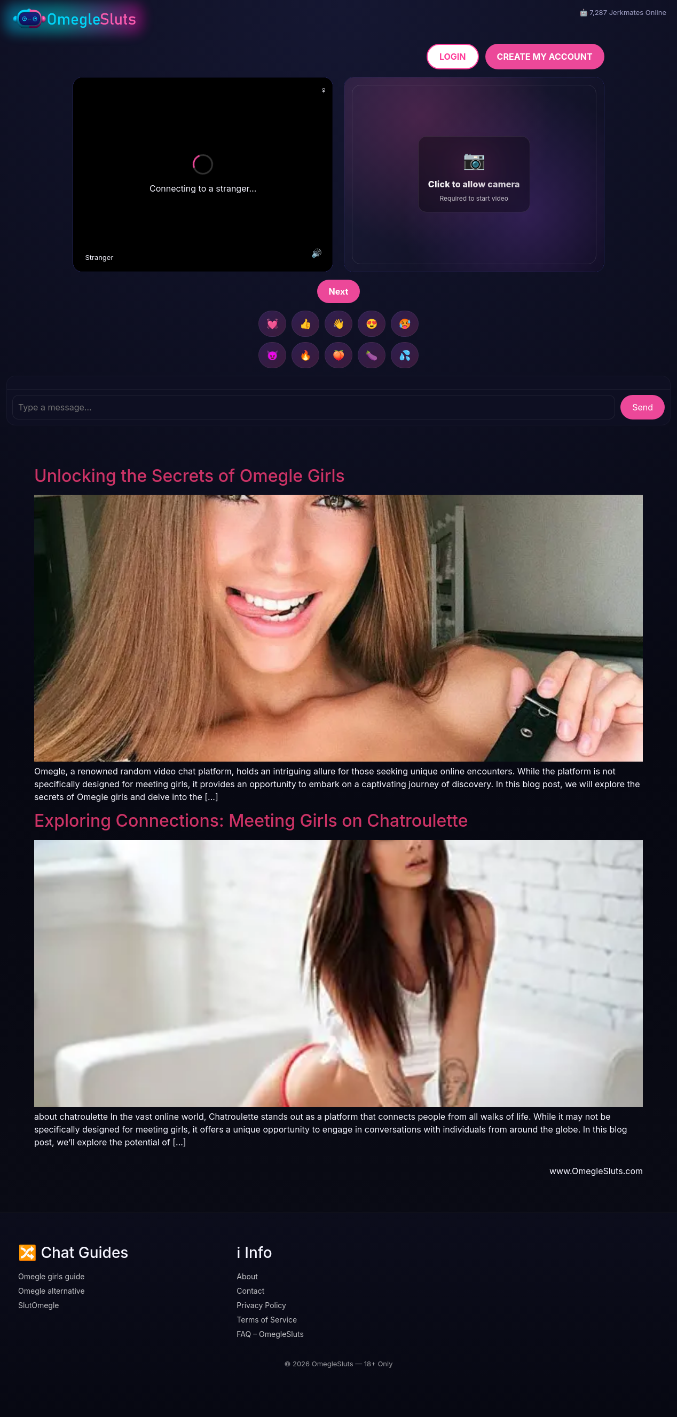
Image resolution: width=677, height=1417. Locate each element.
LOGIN (452, 56)
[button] (474, 174)
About (247, 1276)
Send (642, 407)
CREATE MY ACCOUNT (545, 56)
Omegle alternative (51, 1290)
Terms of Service (267, 1319)
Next (339, 291)
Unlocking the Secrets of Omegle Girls (189, 475)
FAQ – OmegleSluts (270, 1334)
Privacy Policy (261, 1305)
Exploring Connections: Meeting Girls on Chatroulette (251, 820)
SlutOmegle (38, 1305)
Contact (250, 1290)
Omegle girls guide (51, 1276)
